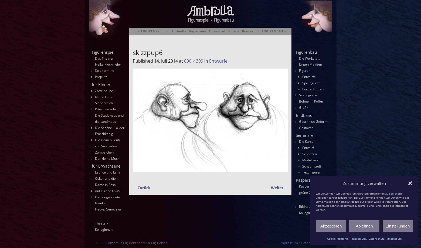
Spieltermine (104, 70)
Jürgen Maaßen (310, 64)
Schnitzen (309, 154)
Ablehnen (364, 226)
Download (217, 31)
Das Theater (104, 58)
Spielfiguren (311, 83)
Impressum (394, 238)
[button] (410, 183)
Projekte (101, 76)
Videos (233, 31)
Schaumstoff (311, 166)
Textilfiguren (311, 172)
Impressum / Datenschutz (368, 238)
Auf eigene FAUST (108, 191)
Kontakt (248, 31)
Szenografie (308, 95)
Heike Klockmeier (108, 64)
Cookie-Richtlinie (338, 238)
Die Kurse (306, 141)
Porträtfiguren (313, 89)
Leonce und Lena (107, 172)
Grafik (303, 107)
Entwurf (308, 147)
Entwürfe (218, 61)
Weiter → (279, 187)
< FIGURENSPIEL (151, 31)
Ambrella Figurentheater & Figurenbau (201, 38)
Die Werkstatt (309, 58)
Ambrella (178, 31)
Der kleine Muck (107, 158)
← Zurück (142, 187)
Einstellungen (397, 226)
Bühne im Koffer (311, 101)
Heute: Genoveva (108, 209)
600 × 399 (193, 61)
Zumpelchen (104, 152)
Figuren (304, 70)
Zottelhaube (104, 91)
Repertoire (197, 31)
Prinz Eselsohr (105, 109)
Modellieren (311, 160)
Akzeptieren (331, 226)
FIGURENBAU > (274, 31)
